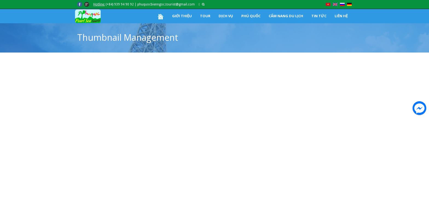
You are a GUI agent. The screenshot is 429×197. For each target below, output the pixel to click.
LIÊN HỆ (341, 15)
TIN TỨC (318, 15)
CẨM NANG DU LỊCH (286, 15)
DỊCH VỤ (226, 15)
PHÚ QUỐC (250, 15)
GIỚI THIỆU (182, 15)
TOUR (205, 15)
